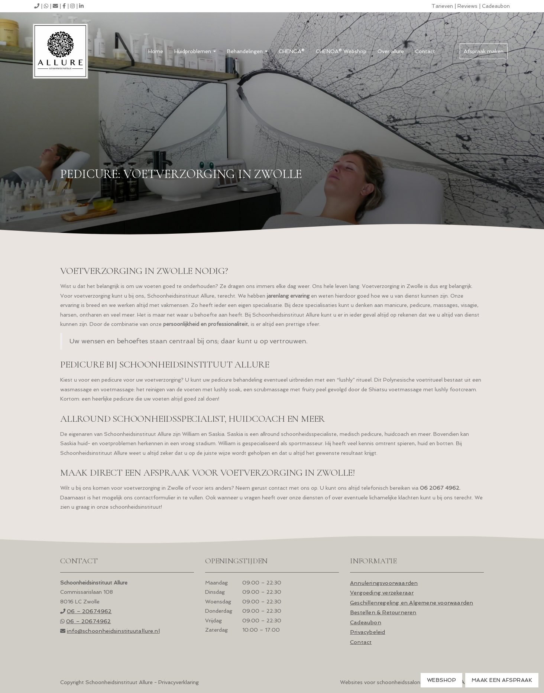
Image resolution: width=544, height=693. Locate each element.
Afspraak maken (483, 51)
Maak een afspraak (502, 680)
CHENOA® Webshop (341, 51)
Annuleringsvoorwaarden (384, 583)
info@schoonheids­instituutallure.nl (113, 631)
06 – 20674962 (89, 611)
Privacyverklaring (178, 682)
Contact (425, 51)
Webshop (441, 680)
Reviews (467, 6)
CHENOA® (292, 51)
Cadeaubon (496, 6)
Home (155, 51)
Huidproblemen (195, 51)
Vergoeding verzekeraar (382, 592)
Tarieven (442, 6)
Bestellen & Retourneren (383, 612)
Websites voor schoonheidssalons (412, 682)
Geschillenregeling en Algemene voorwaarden (411, 602)
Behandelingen (247, 51)
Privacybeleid (367, 632)
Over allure (391, 51)
